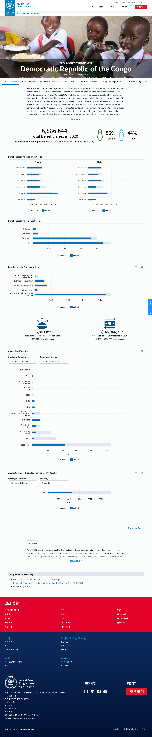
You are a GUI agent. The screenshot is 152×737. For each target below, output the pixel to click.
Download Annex (136, 528)
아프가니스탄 (66, 622)
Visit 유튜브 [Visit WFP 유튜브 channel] (105, 691)
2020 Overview (10, 81)
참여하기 (125, 6)
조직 (6, 645)
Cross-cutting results (138, 81)
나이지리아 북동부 (12, 609)
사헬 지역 (8, 622)
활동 (101, 6)
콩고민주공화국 (123, 618)
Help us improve (150, 307)
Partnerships (70, 81)
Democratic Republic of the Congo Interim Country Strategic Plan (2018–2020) (48, 582)
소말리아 (8, 626)
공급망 (7, 665)
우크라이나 (121, 614)
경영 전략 (8, 641)
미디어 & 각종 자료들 (128, 2)
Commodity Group (48, 357)
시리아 (63, 614)
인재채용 (64, 665)
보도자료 (64, 641)
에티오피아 (65, 626)
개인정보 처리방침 (130, 729)
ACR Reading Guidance (23, 586)
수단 (62, 609)
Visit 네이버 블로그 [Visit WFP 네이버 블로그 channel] (92, 691)
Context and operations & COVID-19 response (41, 81)
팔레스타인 (121, 622)
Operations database (30, 13)
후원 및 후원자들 (11, 649)
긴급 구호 (112, 6)
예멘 (119, 609)
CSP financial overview (90, 81)
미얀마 (7, 618)
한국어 (142, 2)
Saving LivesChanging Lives (25, 5)
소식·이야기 (65, 645)
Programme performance (114, 81)
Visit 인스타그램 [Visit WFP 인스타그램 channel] (86, 691)
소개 (91, 6)
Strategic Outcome (17, 357)
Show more (76, 119)
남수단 (7, 614)
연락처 (144, 729)
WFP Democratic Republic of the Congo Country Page (36, 579)
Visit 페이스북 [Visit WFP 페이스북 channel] (99, 691)
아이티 (63, 618)
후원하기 (141, 7)
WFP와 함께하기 (67, 661)
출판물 (63, 649)
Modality (44, 479)
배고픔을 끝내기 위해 (13, 661)
